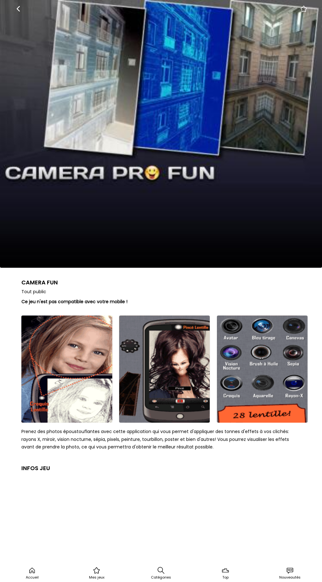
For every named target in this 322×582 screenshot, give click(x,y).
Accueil (32, 573)
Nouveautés (290, 573)
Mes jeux (96, 573)
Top (225, 573)
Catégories (161, 573)
